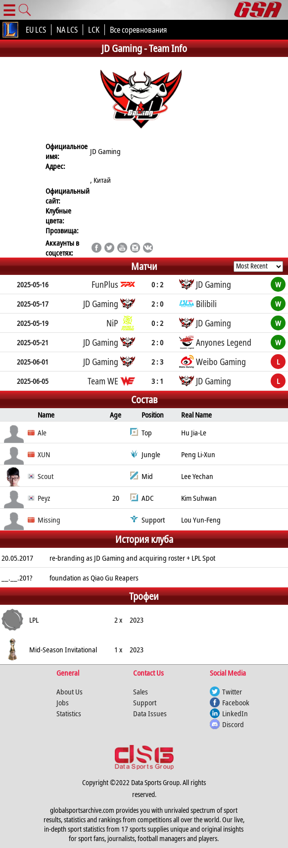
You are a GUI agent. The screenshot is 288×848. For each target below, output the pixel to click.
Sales (140, 691)
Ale (42, 432)
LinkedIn (235, 713)
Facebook (235, 702)
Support (144, 702)
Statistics (68, 713)
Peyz (44, 498)
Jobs (62, 702)
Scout (45, 476)
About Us (69, 691)
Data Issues (150, 713)
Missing (49, 520)
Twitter (232, 691)
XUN (44, 454)
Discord (233, 724)
